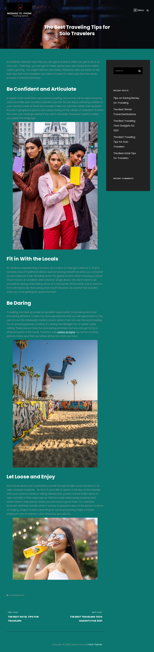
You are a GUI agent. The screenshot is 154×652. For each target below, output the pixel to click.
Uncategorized (17, 595)
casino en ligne (66, 332)
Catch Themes (95, 644)
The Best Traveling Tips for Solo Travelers (124, 141)
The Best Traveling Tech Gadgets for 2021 (124, 125)
